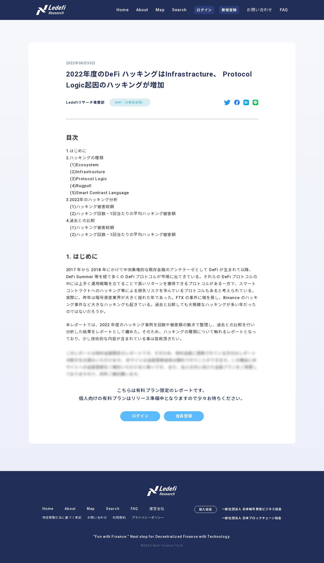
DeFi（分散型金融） (130, 102)
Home (122, 9)
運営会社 (156, 509)
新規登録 (229, 10)
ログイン (204, 10)
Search (179, 9)
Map (160, 9)
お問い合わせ (259, 9)
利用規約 (119, 517)
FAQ (284, 9)
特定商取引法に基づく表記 (62, 517)
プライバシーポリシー (148, 517)
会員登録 (184, 416)
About (142, 9)
